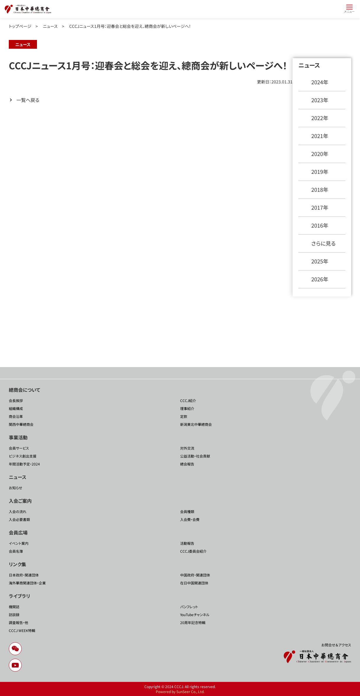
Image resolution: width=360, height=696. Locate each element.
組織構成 (16, 408)
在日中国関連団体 (194, 582)
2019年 (319, 171)
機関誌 (14, 606)
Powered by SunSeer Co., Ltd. (180, 691)
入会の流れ (17, 511)
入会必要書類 (19, 519)
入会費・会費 (190, 519)
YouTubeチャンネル (194, 614)
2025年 (319, 261)
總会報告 (187, 463)
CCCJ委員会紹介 (193, 551)
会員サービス (19, 447)
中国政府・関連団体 (195, 574)
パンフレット (189, 606)
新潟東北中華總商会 (196, 424)
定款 (183, 416)
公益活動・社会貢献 (195, 455)
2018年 (319, 189)
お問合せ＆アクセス (336, 644)
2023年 (319, 100)
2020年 (319, 153)
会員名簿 (16, 551)
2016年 (319, 225)
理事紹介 (187, 408)
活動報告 (187, 543)
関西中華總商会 (21, 424)
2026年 (319, 279)
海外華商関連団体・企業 (27, 582)
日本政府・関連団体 (24, 574)
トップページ (20, 26)
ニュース (50, 26)
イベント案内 (18, 543)
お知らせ (15, 487)
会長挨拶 (16, 400)
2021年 (319, 135)
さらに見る (323, 243)
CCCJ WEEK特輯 (22, 630)
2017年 (319, 207)
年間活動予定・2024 (24, 463)
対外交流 (187, 447)
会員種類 (187, 511)
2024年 (319, 82)
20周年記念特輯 (192, 622)
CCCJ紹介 (188, 400)
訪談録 (14, 614)
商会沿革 (16, 416)
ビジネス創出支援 (22, 455)
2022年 (319, 118)
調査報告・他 (18, 622)
